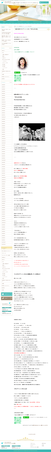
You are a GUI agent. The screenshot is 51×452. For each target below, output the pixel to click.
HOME (15, 26)
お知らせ (3, 50)
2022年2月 (3, 158)
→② (25, 325)
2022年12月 (3, 138)
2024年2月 (3, 112)
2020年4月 (3, 192)
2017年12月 (3, 242)
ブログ (3, 52)
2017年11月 (3, 244)
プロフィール (4, 253)
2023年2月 (3, 134)
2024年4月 (3, 110)
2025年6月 (3, 89)
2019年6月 (3, 207)
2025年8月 (3, 84)
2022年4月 (3, 153)
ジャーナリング (4, 67)
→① (21, 323)
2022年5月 (3, 151)
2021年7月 (3, 164)
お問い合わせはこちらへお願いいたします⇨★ (40, 425)
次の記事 (30, 434)
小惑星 (3, 74)
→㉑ (29, 364)
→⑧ (21, 337)
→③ (21, 327)
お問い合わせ (44, 443)
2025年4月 (3, 93)
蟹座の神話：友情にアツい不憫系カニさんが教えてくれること (6, 37)
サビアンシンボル (5, 62)
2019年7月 (3, 205)
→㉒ (15, 368)
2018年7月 (3, 229)
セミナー (32, 445)
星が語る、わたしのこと (5, 76)
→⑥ (23, 333)
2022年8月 (3, 147)
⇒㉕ (21, 374)
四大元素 (3, 275)
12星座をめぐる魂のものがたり (6, 72)
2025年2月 (3, 97)
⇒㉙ (20, 382)
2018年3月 (3, 235)
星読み (3, 56)
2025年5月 (3, 91)
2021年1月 (3, 175)
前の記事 (33, 434)
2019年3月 (3, 214)
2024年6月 (3, 108)
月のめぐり (4, 57)
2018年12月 (3, 220)
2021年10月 (3, 160)
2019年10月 (3, 201)
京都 (3, 69)
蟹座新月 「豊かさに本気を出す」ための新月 (6, 41)
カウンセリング (33, 444)
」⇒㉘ (22, 380)
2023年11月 (3, 117)
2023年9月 (3, 119)
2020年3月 (3, 194)
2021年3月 (3, 173)
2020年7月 (3, 186)
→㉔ (22, 372)
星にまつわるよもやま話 (6, 59)
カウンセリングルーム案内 (6, 255)
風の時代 (3, 78)
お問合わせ (3, 257)
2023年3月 (3, 132)
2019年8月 (3, 203)
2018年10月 (3, 222)
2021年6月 (3, 166)
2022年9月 (3, 145)
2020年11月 (3, 179)
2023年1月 (3, 136)
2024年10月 (3, 106)
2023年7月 (3, 123)
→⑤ (21, 331)
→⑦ (26, 335)
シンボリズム (4, 61)
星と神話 (3, 64)
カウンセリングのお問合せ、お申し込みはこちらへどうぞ (23, 84)
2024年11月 (3, 104)
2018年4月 (3, 233)
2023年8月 (3, 121)
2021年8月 (3, 162)
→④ (20, 329)
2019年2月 (3, 216)
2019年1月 (3, 218)
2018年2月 (3, 237)
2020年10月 (3, 181)
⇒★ (33, 84)
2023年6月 (3, 125)
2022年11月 (3, 140)
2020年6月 (3, 188)
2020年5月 (3, 190)
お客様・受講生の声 (5, 54)
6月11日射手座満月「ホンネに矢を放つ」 (6, 44)
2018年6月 (3, 231)
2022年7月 (3, 149)
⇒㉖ (23, 376)
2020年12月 (3, 177)
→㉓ (22, 370)
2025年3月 (3, 95)
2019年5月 (3, 209)
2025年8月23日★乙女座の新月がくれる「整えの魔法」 (6, 33)
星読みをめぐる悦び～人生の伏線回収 (6, 30)
